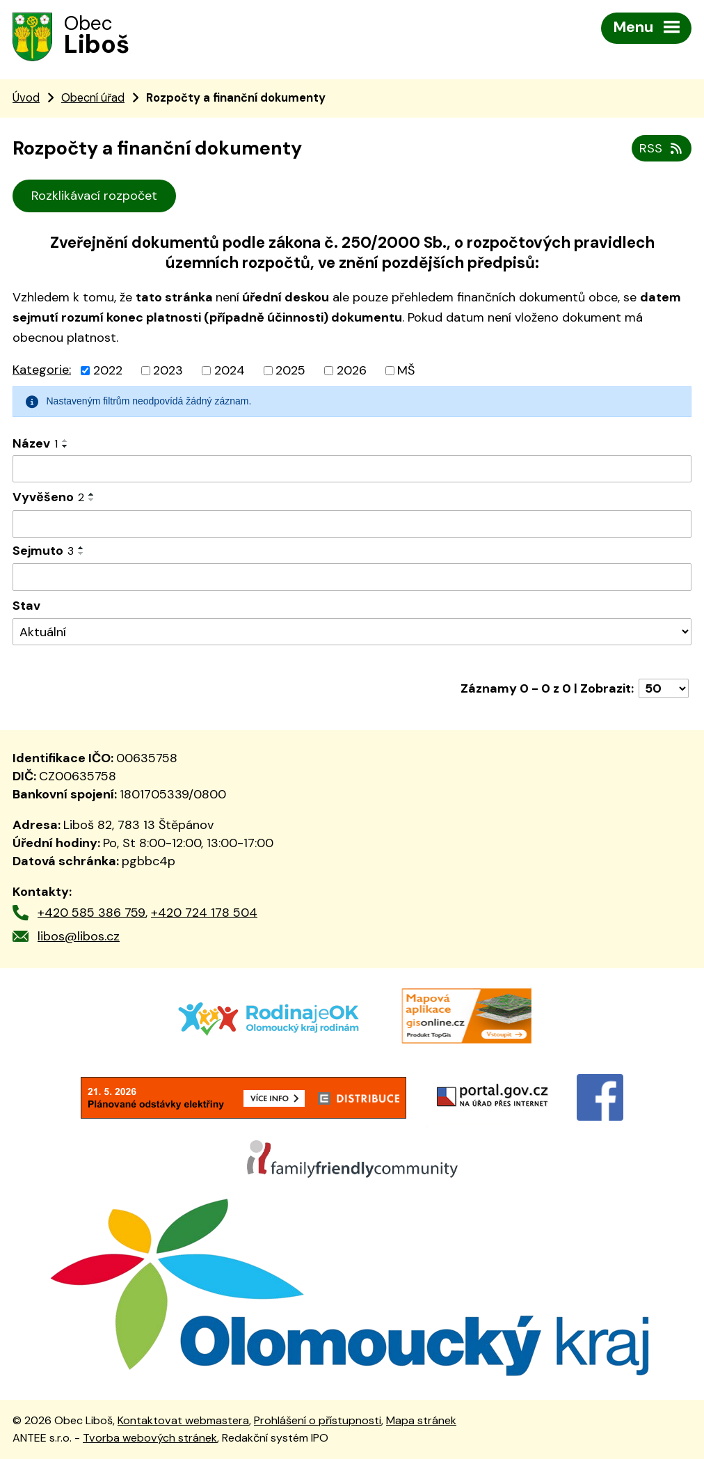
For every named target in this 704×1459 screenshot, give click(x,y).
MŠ (406, 370)
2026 (352, 370)
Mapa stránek (421, 1420)
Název (35, 443)
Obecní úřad (93, 97)
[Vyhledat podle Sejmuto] (352, 577)
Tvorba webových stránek (150, 1437)
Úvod (26, 97)
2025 (290, 370)
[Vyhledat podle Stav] (352, 631)
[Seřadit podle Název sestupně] (65, 446)
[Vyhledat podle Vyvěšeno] (352, 524)
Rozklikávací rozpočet (94, 195)
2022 (107, 370)
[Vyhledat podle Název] (352, 469)
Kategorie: (42, 369)
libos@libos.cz (79, 936)
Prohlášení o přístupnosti (317, 1420)
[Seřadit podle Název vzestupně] (65, 440)
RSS (662, 148)
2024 (229, 370)
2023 (168, 370)
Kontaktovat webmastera (183, 1420)
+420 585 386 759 (91, 912)
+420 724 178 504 (204, 912)
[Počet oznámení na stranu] (664, 688)
